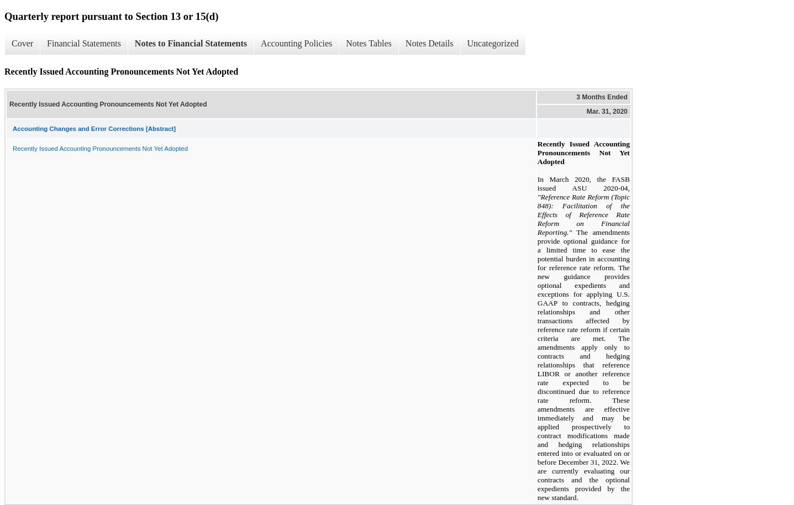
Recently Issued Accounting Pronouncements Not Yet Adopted (100, 148)
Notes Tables (369, 43)
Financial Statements (84, 43)
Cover (22, 43)
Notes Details (430, 43)
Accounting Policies (296, 43)
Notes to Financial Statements (191, 43)
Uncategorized (493, 43)
